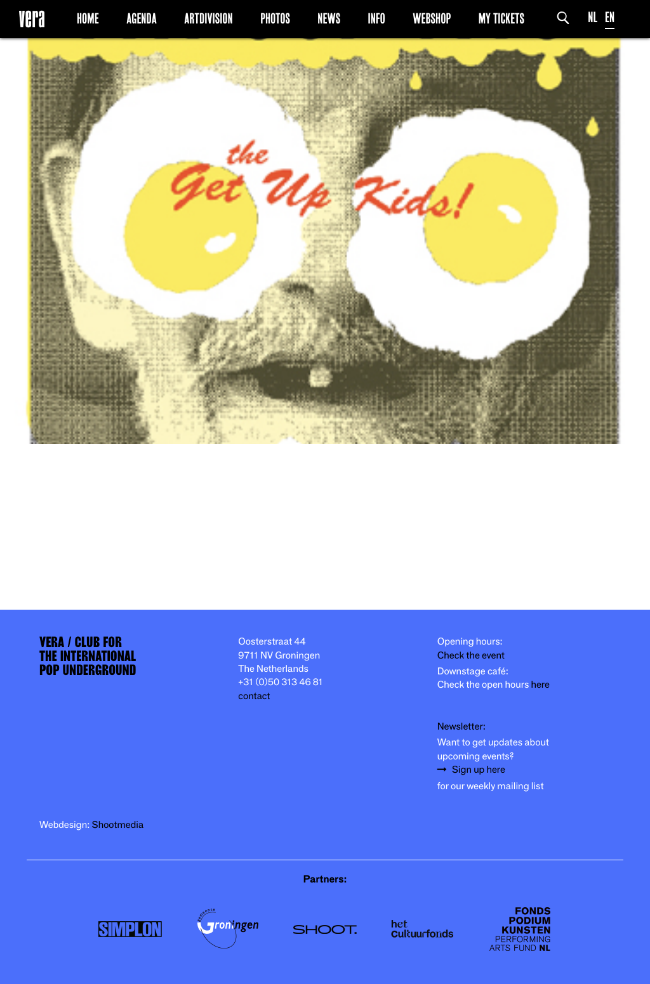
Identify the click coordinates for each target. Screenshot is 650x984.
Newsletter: (461, 726)
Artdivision (208, 18)
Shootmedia (118, 825)
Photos (275, 18)
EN (609, 17)
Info (376, 18)
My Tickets (501, 18)
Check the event (471, 655)
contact (254, 696)
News (328, 18)
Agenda (141, 18)
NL (592, 17)
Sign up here (478, 770)
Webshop (432, 18)
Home (88, 18)
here (540, 685)
